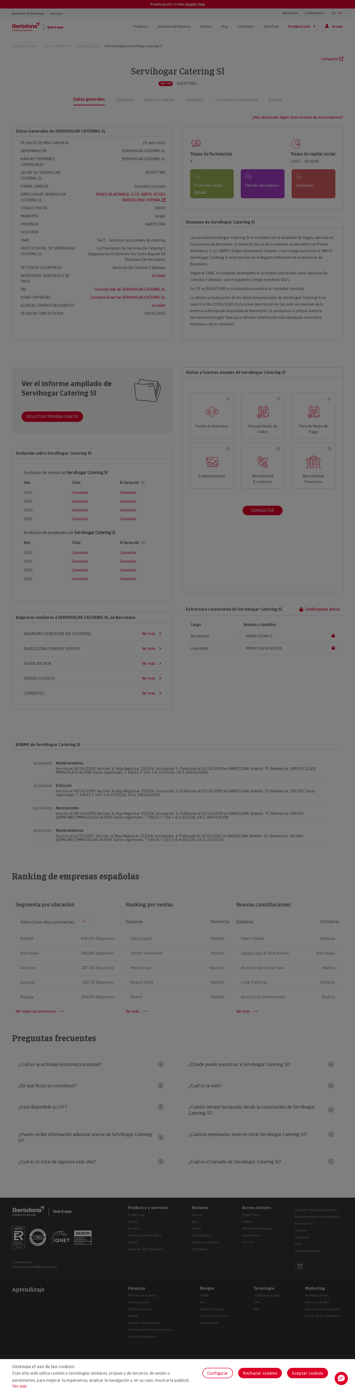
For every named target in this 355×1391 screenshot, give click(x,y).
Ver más (19, 1386)
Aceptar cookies (307, 1373)
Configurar (217, 1373)
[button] (341, 1378)
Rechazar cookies (260, 1373)
